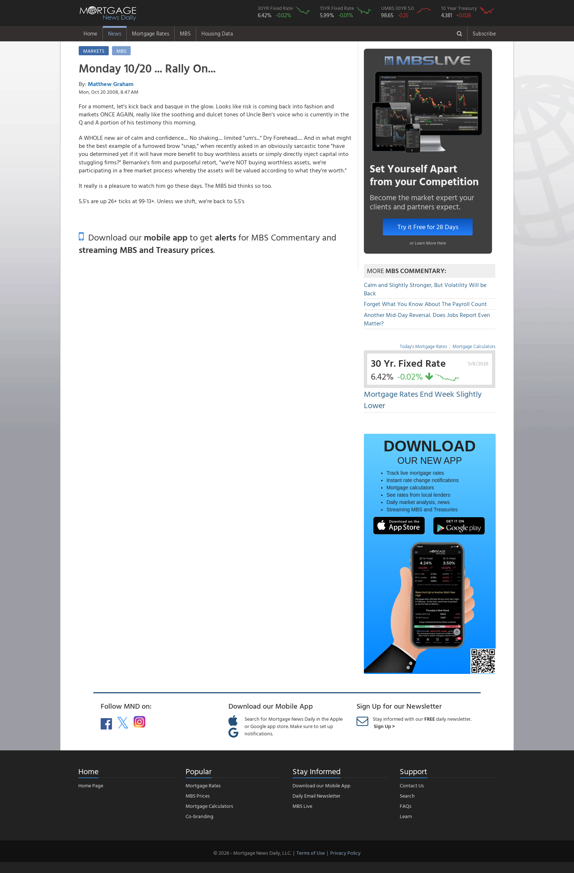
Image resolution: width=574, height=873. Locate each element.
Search (407, 795)
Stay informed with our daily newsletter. (422, 722)
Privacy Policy (345, 853)
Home (90, 33)
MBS (185, 33)
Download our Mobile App (321, 785)
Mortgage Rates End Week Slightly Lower (423, 399)
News (114, 33)
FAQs (405, 806)
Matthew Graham (111, 83)
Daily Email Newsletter (316, 795)
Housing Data (217, 33)
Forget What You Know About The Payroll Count (425, 303)
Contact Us (412, 785)
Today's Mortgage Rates (423, 346)
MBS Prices (198, 795)
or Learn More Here (428, 242)
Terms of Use (311, 853)
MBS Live (302, 806)
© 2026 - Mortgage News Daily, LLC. (252, 853)
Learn (406, 816)
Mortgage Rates (150, 33)
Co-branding (199, 816)
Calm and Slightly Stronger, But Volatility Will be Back (425, 289)
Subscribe (484, 33)
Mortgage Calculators (473, 346)
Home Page (90, 785)
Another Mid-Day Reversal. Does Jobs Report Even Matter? (427, 319)
